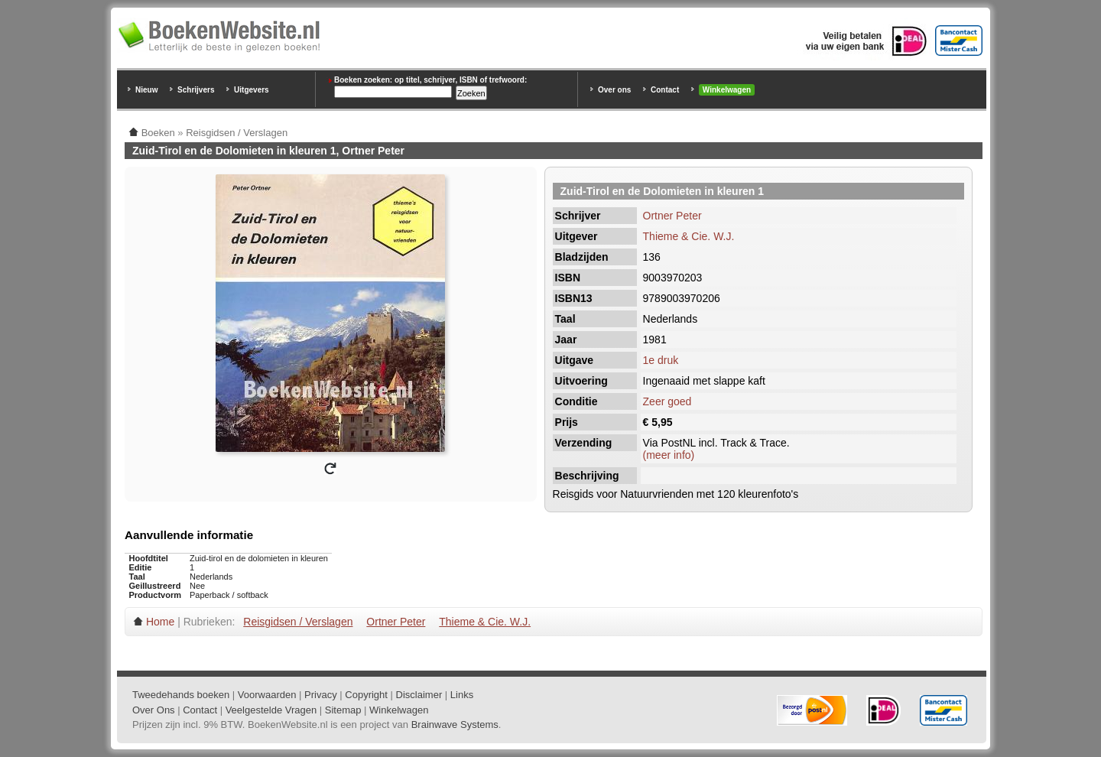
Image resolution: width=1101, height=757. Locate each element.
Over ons (614, 90)
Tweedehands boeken (180, 694)
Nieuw (146, 90)
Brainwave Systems (455, 724)
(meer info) (669, 455)
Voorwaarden (267, 694)
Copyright (366, 694)
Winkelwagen (727, 90)
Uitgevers (251, 90)
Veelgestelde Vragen (271, 710)
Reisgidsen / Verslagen (297, 622)
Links (461, 694)
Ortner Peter (672, 216)
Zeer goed (667, 401)
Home (160, 622)
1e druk (661, 360)
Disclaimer (419, 694)
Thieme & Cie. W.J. (689, 236)
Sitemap (343, 710)
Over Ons (153, 710)
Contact (665, 90)
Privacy (320, 694)
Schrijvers (195, 90)
